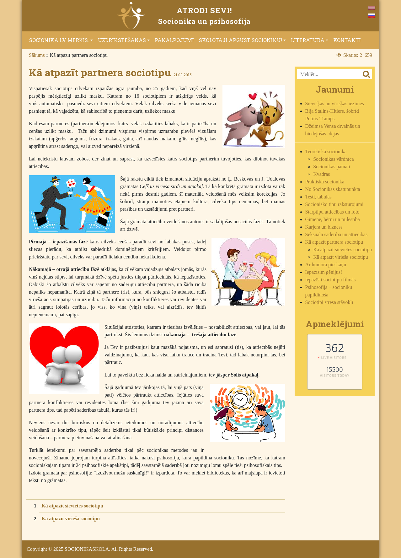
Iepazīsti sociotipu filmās (330, 279)
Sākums (37, 55)
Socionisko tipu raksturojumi (334, 204)
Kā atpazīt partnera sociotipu (334, 242)
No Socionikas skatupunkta (332, 189)
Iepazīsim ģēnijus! (323, 272)
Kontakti (347, 40)
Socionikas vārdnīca (333, 159)
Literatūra (307, 40)
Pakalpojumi (174, 40)
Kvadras (321, 174)
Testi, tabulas (318, 196)
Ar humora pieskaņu (325, 264)
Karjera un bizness (324, 227)
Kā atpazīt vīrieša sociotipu (70, 518)
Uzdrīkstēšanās (122, 40)
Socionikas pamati (331, 166)
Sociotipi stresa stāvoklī (329, 302)
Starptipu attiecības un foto (332, 211)
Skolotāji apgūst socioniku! (240, 40)
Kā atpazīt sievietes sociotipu (72, 505)
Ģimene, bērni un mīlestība (332, 219)
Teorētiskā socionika (326, 151)
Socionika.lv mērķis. (59, 40)
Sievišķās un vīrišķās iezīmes (334, 103)
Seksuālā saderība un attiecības (336, 234)
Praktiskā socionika (325, 181)
